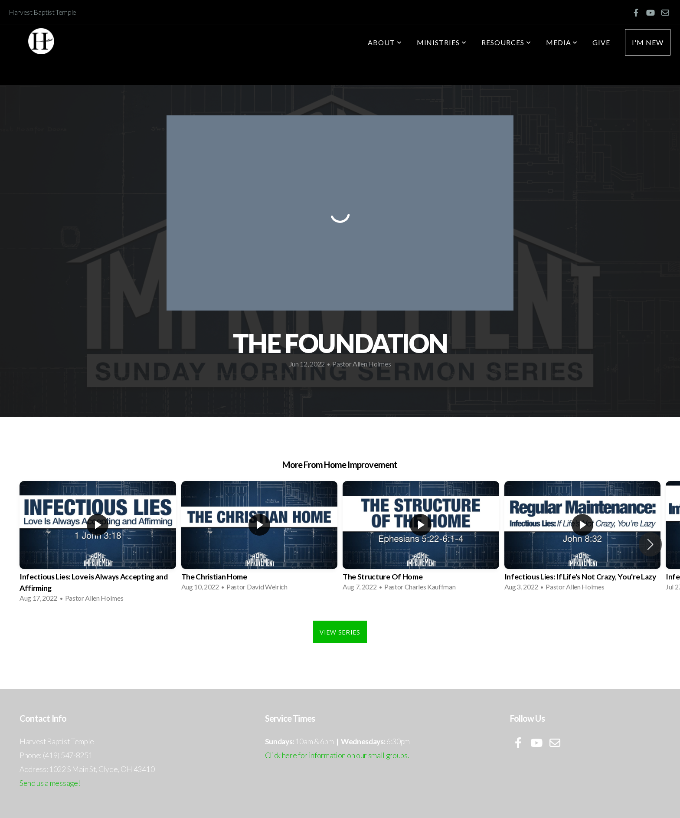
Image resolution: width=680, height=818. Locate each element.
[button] (650, 544)
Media (562, 42)
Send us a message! (50, 783)
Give (601, 42)
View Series (340, 632)
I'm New (648, 42)
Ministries (442, 42)
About (385, 42)
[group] (98, 544)
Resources (506, 42)
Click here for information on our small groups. (337, 755)
